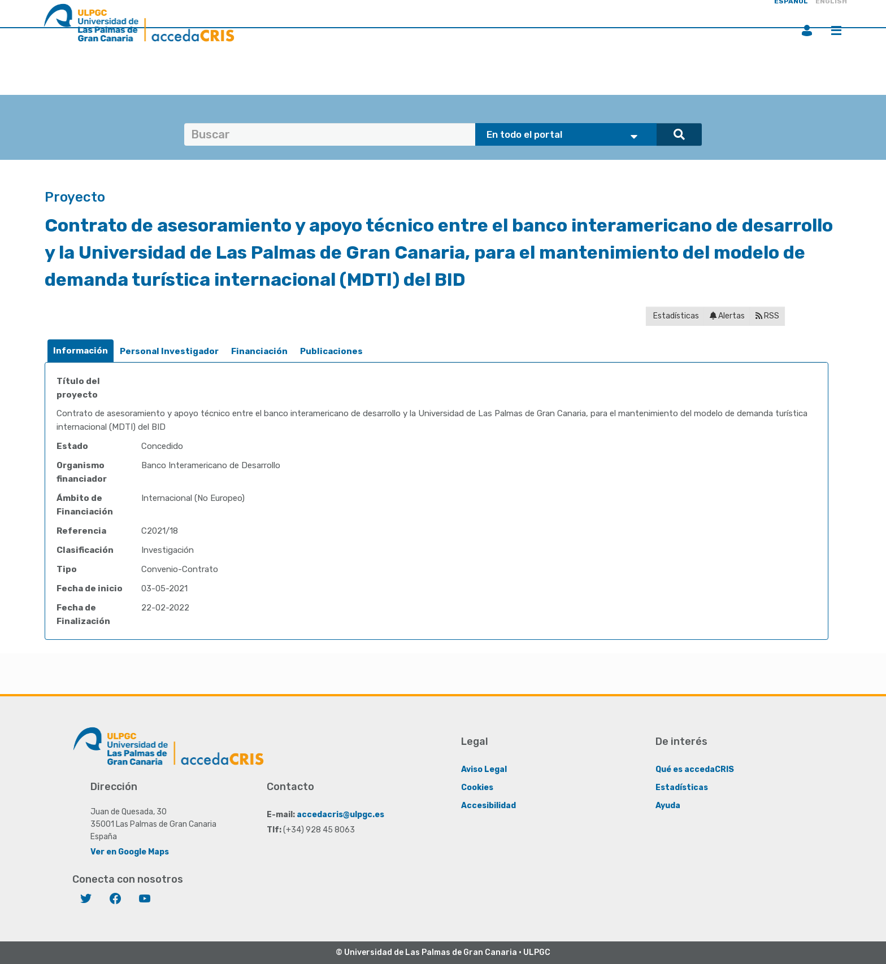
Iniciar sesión (807, 30)
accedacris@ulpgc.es (340, 814)
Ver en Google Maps (129, 852)
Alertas (727, 316)
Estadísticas (675, 316)
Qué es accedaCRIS (694, 769)
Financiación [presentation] (259, 351)
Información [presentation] (80, 351)
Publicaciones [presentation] (331, 351)
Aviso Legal (484, 769)
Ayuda (667, 805)
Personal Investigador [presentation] (169, 351)
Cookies (477, 787)
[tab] (80, 351)
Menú (836, 30)
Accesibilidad (488, 805)
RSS (767, 316)
